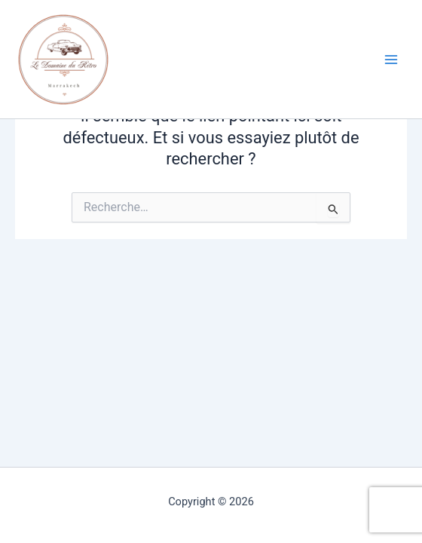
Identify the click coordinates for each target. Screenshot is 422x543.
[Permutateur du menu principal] (391, 59)
